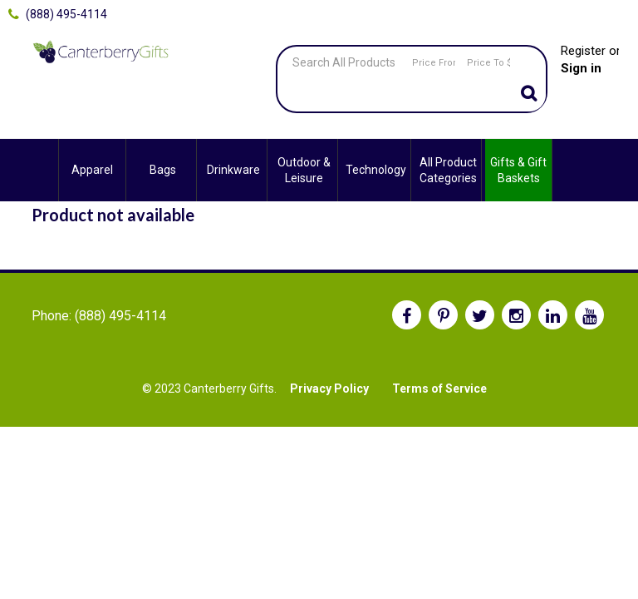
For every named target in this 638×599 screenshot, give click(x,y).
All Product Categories (448, 170)
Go (529, 94)
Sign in (581, 68)
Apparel (92, 169)
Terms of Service (439, 388)
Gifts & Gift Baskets (518, 170)
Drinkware (233, 169)
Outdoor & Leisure (304, 170)
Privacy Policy (329, 388)
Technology (376, 169)
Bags (163, 169)
